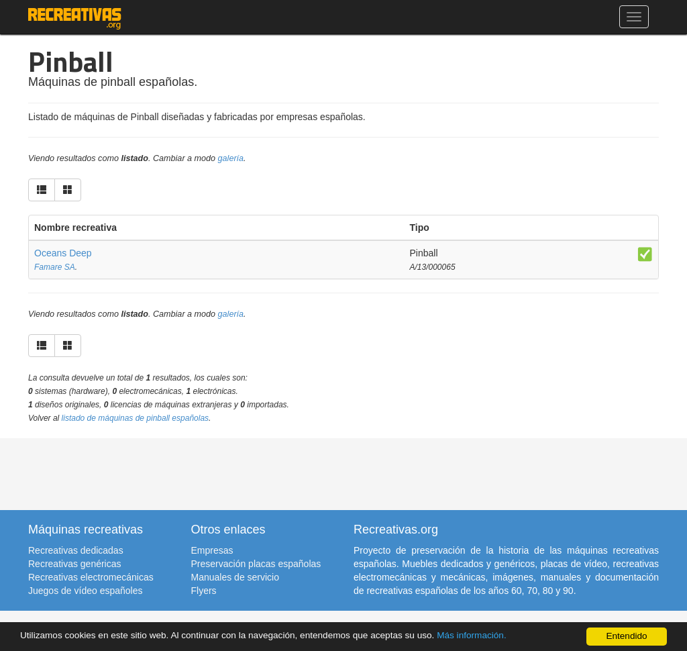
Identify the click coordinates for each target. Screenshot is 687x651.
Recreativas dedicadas (75, 550)
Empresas (212, 550)
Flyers (204, 590)
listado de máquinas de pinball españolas (135, 418)
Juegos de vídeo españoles (85, 590)
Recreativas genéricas (74, 563)
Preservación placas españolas (256, 563)
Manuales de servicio (235, 577)
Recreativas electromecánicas (91, 577)
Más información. (472, 635)
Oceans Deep (63, 253)
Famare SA (54, 267)
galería (231, 158)
